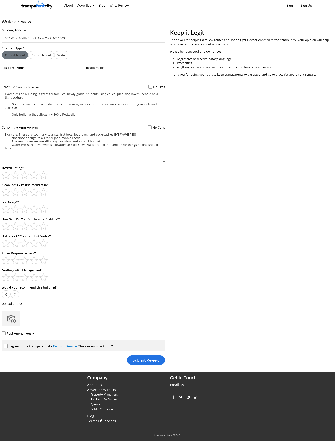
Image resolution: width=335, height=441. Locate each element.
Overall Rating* (13, 168)
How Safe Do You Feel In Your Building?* (31, 219)
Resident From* (13, 68)
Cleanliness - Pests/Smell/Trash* (25, 185)
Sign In (291, 5)
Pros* (20, 87)
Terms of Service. (65, 346)
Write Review (119, 5)
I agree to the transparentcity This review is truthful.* (58, 346)
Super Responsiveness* (19, 253)
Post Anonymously (18, 333)
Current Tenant (15, 55)
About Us (94, 385)
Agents (95, 404)
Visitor (61, 55)
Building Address (14, 30)
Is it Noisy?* (10, 202)
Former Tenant (41, 55)
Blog (102, 5)
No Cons (156, 127)
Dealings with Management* (22, 270)
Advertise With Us (101, 389)
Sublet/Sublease (102, 409)
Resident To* (95, 68)
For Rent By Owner (104, 399)
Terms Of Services (101, 421)
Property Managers (104, 394)
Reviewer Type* (13, 48)
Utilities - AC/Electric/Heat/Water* (26, 236)
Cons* (20, 127)
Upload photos (12, 304)
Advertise (84, 5)
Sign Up (306, 5)
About (68, 5)
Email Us (177, 385)
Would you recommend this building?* (30, 287)
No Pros (156, 87)
